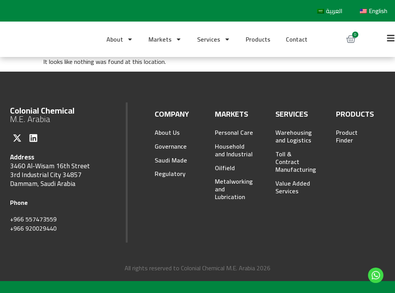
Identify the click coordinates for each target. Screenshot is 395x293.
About (119, 39)
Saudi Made (171, 160)
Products (258, 39)
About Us (167, 132)
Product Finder (347, 136)
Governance (171, 146)
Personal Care (234, 132)
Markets (165, 39)
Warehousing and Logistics (293, 136)
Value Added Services (292, 187)
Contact (296, 39)
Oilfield (225, 168)
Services (213, 39)
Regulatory (170, 174)
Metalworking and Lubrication (234, 189)
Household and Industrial (234, 150)
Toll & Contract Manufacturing (294, 161)
